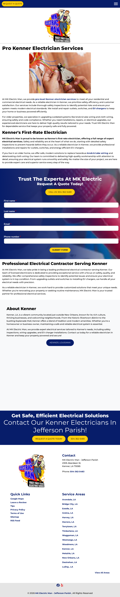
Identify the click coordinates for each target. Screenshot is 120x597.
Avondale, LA (69, 499)
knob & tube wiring (97, 153)
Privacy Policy (17, 509)
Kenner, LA (68, 549)
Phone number (12, 248)
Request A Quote (12, 3)
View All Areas (102, 572)
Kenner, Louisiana (60, 342)
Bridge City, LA (70, 504)
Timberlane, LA (70, 531)
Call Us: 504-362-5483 (60, 187)
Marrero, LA (68, 522)
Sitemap (14, 517)
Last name (10, 223)
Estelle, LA (67, 508)
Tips (12, 506)
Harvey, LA (67, 517)
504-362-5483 (78, 439)
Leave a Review (18, 502)
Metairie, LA (68, 553)
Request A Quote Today (48, 439)
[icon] (58, 585)
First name (10, 212)
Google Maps (17, 499)
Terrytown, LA (69, 526)
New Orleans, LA (70, 558)
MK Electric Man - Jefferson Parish (53, 593)
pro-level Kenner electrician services (55, 99)
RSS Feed (15, 520)
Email (7, 235)
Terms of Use (17, 513)
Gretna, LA (67, 513)
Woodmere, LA (69, 544)
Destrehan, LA (69, 562)
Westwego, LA (69, 540)
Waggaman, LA (70, 535)
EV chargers (99, 108)
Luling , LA (67, 567)
